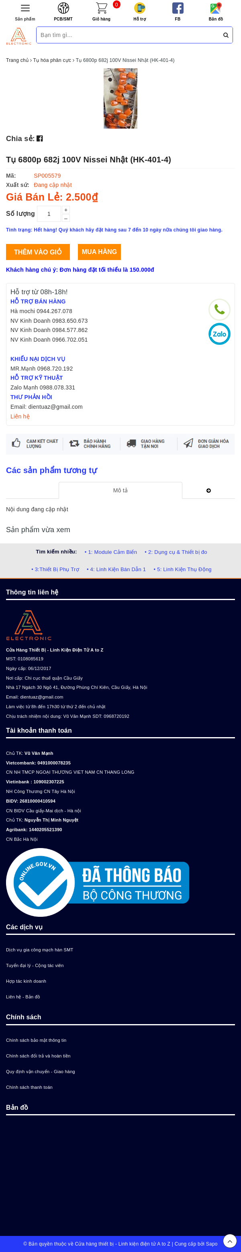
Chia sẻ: (20, 139)
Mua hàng (99, 251)
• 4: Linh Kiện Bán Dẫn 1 (116, 569)
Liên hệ (20, 416)
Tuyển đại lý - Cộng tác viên (35, 965)
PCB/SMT (63, 19)
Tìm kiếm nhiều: (56, 552)
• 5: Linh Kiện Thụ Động (182, 569)
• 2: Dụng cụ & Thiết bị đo (176, 552)
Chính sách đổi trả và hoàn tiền (38, 1055)
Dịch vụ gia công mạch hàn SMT (40, 949)
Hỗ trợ (139, 19)
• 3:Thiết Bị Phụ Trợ (55, 569)
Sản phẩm (25, 19)
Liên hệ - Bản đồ (23, 996)
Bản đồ (216, 19)
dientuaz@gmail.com (41, 697)
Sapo (212, 1244)
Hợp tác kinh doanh (26, 981)
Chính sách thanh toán (29, 1087)
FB (178, 19)
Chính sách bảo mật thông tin (36, 1040)
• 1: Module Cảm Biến (111, 552)
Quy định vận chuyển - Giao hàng (40, 1071)
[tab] (120, 490)
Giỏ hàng (101, 19)
